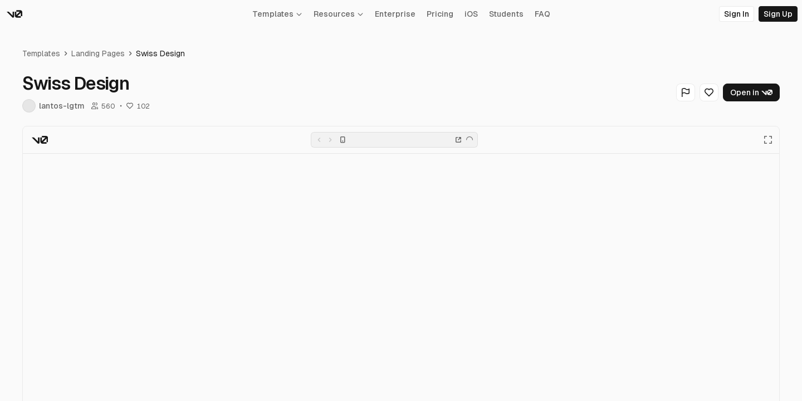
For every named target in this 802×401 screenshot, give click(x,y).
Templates (277, 13)
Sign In (736, 13)
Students (506, 13)
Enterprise (395, 13)
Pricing (440, 13)
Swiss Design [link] (160, 53)
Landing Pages (98, 53)
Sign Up (778, 13)
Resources (339, 13)
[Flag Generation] (685, 92)
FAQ (542, 13)
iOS (471, 13)
